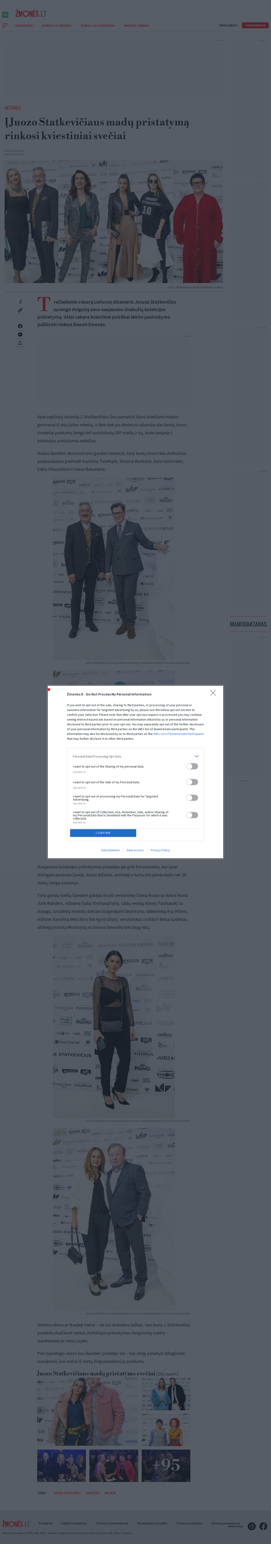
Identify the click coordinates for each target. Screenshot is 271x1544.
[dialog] (135, 772)
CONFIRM (104, 800)
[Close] (214, 726)
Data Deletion (110, 818)
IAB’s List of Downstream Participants (178, 766)
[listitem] (135, 788)
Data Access (135, 818)
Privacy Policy (160, 818)
